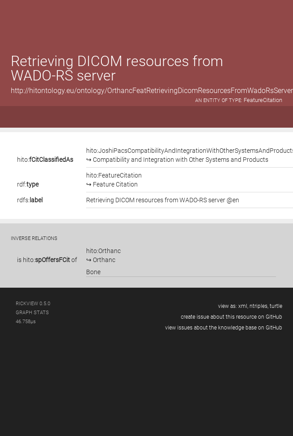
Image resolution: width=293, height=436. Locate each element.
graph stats (32, 313)
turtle (276, 306)
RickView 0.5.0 (33, 304)
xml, (243, 306)
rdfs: (30, 200)
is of (47, 259)
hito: (45, 159)
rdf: (28, 184)
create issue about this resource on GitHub (231, 317)
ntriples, (258, 306)
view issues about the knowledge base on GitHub (223, 328)
